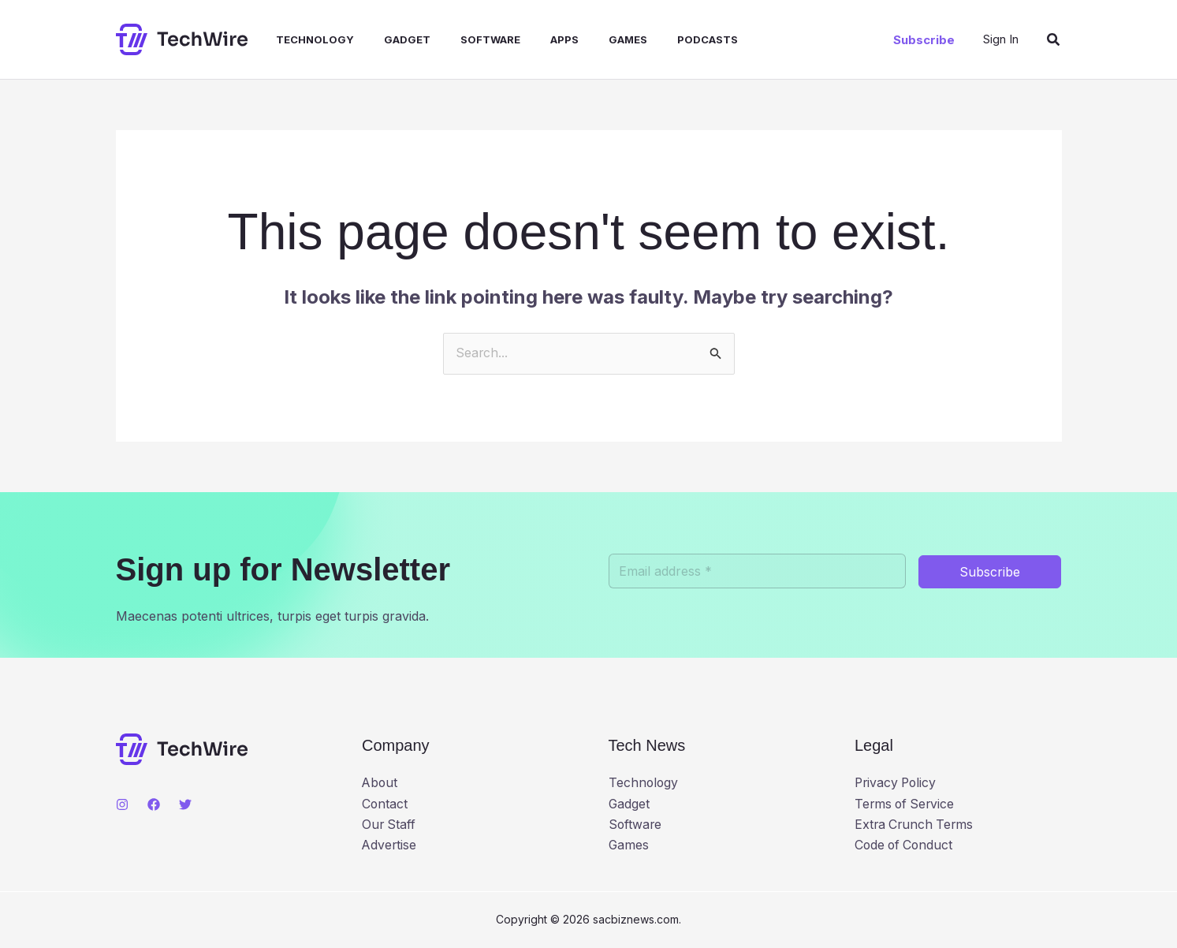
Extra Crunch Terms (916, 825)
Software (469, 39)
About (380, 784)
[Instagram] (122, 804)
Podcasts (672, 39)
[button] (924, 40)
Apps (538, 39)
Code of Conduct (905, 846)
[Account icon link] (1001, 39)
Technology (303, 39)
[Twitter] (185, 804)
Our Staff (389, 825)
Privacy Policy (897, 784)
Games (597, 39)
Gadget (390, 39)
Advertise (390, 846)
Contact (385, 804)
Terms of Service (906, 804)
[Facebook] (153, 804)
